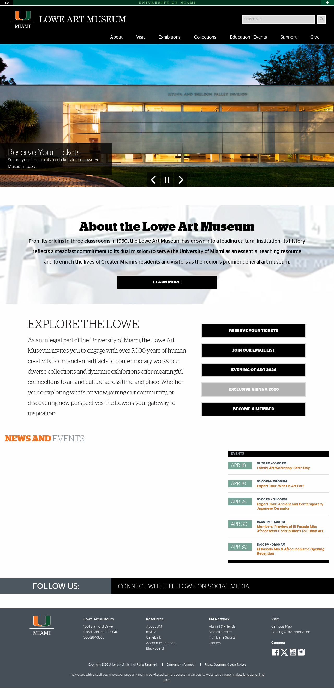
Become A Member (253, 409)
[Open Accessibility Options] (6, 2)
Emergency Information (181, 664)
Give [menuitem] (314, 37)
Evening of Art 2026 (253, 370)
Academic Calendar (161, 643)
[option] (167, 116)
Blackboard (155, 649)
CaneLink (153, 638)
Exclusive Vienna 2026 (254, 390)
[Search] (321, 19)
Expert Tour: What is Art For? (280, 486)
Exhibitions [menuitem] (169, 37)
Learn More (167, 283)
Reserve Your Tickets (253, 331)
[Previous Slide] (153, 179)
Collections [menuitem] (205, 37)
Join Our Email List (253, 351)
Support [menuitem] (289, 37)
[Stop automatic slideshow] (167, 179)
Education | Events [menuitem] (248, 37)
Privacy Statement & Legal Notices (225, 664)
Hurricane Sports (222, 638)
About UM (154, 627)
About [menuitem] (116, 37)
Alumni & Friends (222, 627)
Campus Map (281, 627)
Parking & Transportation (290, 632)
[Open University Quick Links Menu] (327, 2)
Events (45, 439)
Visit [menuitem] (140, 37)
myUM (151, 632)
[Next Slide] (180, 179)
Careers (215, 643)
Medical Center (220, 632)
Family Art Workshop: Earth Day (283, 468)
